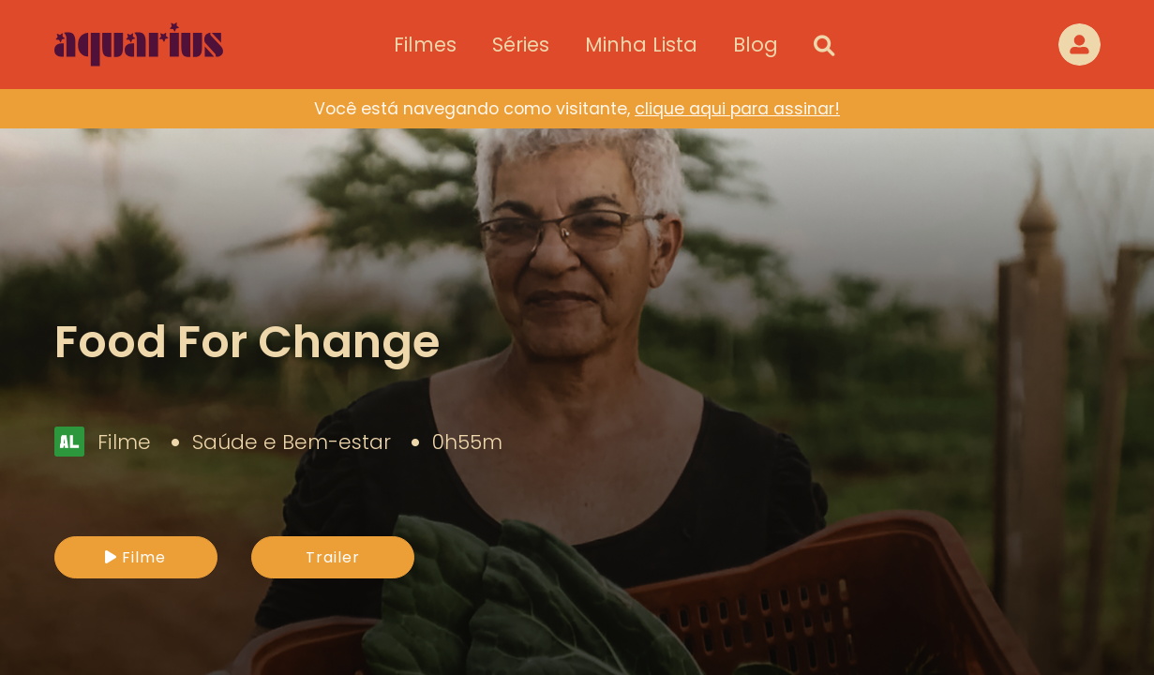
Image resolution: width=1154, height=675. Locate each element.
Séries (520, 44)
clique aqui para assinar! (737, 109)
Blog (755, 44)
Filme (135, 557)
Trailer (333, 557)
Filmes (425, 44)
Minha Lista (641, 44)
